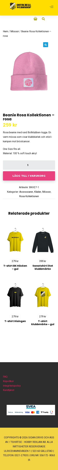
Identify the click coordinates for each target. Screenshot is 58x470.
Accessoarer (26, 191)
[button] (45, 44)
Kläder (37, 191)
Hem (5, 31)
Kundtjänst (8, 390)
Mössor (14, 31)
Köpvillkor (8, 381)
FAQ (5, 376)
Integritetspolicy (12, 385)
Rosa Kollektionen (29, 196)
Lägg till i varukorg (29, 175)
